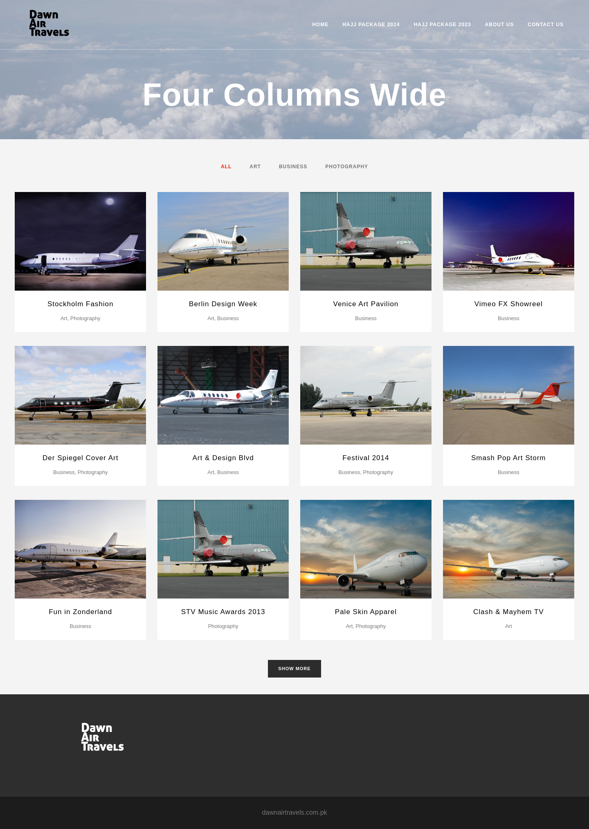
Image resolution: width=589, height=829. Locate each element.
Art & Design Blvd (223, 458)
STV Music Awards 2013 (223, 612)
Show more (294, 668)
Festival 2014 (365, 458)
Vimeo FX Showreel (508, 304)
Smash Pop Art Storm (508, 458)
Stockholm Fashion (80, 304)
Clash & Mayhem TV (508, 612)
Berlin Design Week (223, 304)
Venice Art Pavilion (366, 304)
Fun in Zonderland (80, 612)
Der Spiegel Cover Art (80, 458)
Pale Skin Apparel (366, 612)
